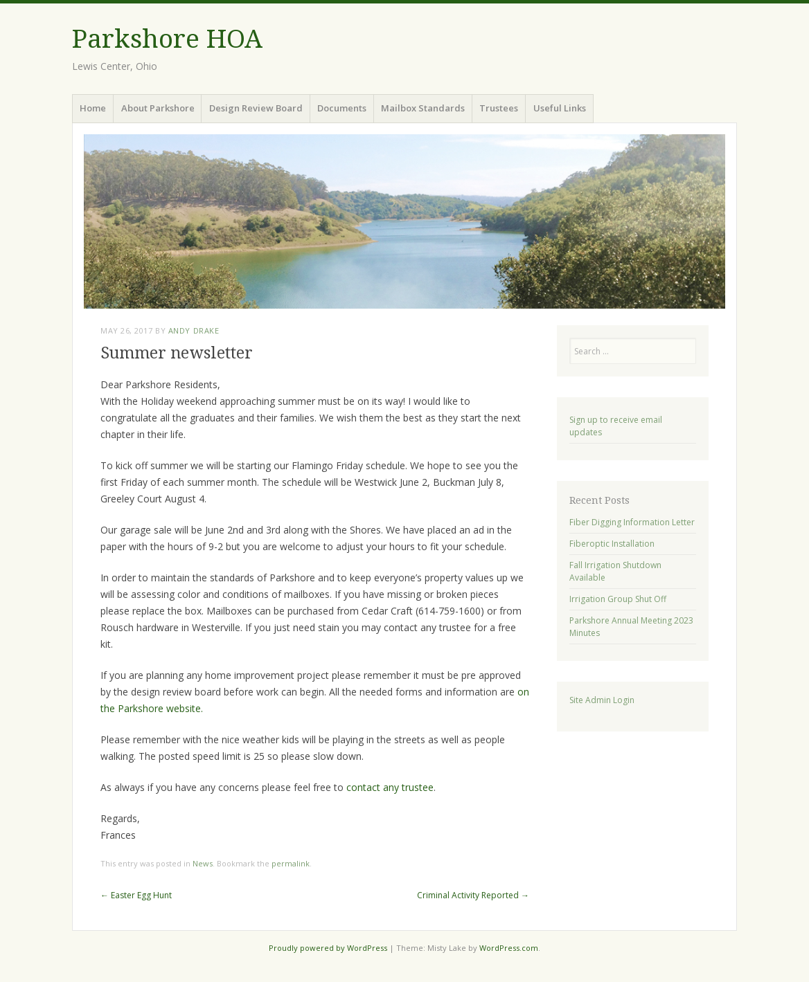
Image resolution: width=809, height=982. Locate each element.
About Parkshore (158, 108)
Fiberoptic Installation (612, 543)
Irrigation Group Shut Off (617, 599)
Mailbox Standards (423, 108)
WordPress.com (508, 948)
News (203, 863)
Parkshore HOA (167, 39)
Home (93, 108)
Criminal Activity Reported (473, 895)
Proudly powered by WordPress (328, 948)
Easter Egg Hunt (136, 895)
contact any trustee (390, 787)
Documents (341, 108)
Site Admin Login (601, 700)
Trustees (498, 108)
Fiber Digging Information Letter (632, 522)
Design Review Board (256, 108)
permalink (291, 863)
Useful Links (559, 108)
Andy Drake (194, 330)
